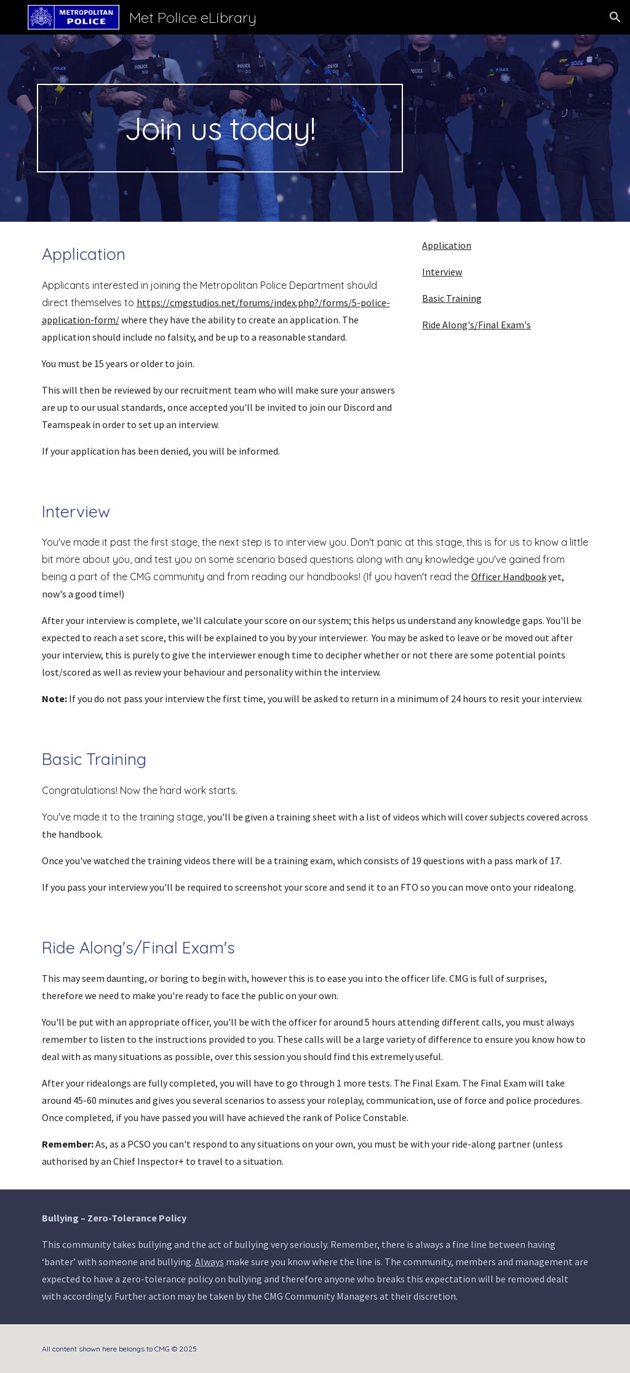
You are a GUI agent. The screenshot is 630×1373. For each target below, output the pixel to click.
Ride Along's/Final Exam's (476, 324)
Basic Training (452, 298)
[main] (220, 128)
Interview (442, 271)
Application (446, 245)
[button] (615, 17)
